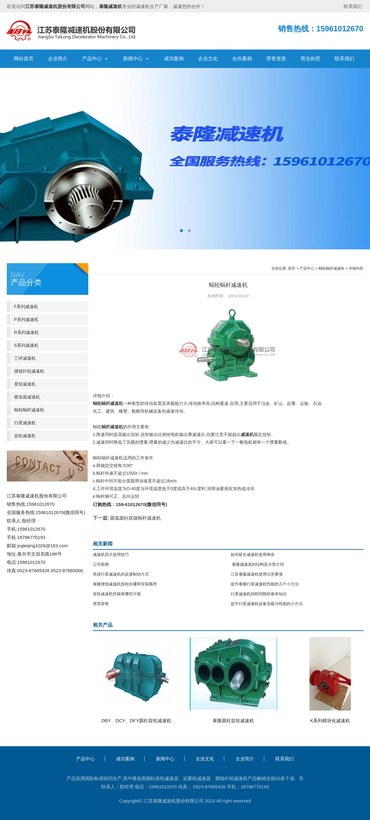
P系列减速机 (26, 319)
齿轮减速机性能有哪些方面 (117, 594)
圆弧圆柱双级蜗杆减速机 (135, 518)
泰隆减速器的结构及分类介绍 (257, 564)
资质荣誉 (101, 603)
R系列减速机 (26, 332)
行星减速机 (25, 422)
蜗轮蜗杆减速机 (331, 268)
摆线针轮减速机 (29, 371)
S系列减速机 (26, 345)
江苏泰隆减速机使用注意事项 (257, 574)
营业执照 (310, 58)
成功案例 (174, 58)
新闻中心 (136, 58)
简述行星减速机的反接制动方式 (121, 574)
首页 (291, 268)
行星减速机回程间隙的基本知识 (259, 594)
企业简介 (58, 58)
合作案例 (242, 58)
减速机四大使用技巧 (111, 554)
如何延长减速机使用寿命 (253, 554)
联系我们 (353, 6)
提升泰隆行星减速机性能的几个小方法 (265, 584)
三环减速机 (25, 358)
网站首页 (24, 58)
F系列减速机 (26, 306)
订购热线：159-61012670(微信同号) (130, 504)
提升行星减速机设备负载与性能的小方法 (267, 603)
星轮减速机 (25, 384)
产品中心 (95, 58)
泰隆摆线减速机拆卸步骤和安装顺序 (125, 584)
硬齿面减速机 (27, 396)
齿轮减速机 (25, 435)
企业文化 (208, 58)
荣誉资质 (276, 58)
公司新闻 (101, 564)
